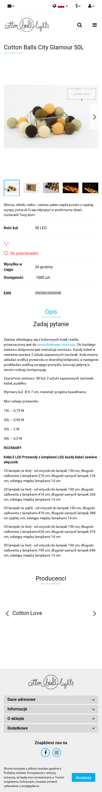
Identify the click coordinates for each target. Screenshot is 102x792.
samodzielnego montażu (56, 344)
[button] (51, 700)
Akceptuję (84, 778)
